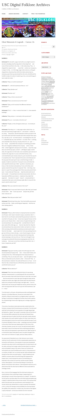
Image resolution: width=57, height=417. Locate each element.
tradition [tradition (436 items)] (45, 103)
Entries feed (44, 140)
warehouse (27, 394)
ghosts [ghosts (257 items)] (52, 86)
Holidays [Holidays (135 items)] (43, 90)
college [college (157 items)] (43, 81)
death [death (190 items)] (47, 81)
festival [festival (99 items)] (42, 82)
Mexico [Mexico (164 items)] (48, 95)
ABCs (4, 405)
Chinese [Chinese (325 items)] (44, 79)
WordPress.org (44, 144)
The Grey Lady (44, 124)
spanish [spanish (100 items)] (45, 99)
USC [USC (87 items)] (42, 104)
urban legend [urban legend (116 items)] (52, 103)
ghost (23, 394)
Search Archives (14, 14)
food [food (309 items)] (50, 84)
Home (3, 14)
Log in (42, 138)
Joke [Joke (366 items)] (46, 91)
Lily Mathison (8, 396)
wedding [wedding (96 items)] (45, 104)
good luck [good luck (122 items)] (51, 87)
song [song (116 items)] (42, 99)
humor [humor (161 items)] (48, 90)
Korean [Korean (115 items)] (50, 91)
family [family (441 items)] (52, 81)
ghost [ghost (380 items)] (47, 86)
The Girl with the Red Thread (47, 118)
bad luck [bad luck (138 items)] (48, 76)
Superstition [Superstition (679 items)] (47, 100)
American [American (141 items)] (43, 76)
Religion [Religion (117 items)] (43, 98)
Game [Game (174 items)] (43, 86)
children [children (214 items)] (50, 78)
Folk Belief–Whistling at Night (29, 405)
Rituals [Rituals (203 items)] (47, 98)
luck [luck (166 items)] (49, 93)
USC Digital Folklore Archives (26, 5)
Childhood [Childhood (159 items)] (44, 78)
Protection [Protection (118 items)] (43, 96)
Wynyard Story (44, 125)
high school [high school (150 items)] (44, 89)
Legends (14, 394)
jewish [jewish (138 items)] (43, 91)
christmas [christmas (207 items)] (51, 79)
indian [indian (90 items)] (51, 90)
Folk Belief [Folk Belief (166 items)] (51, 83)
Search (44, 42)
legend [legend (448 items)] (44, 93)
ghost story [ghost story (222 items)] (45, 88)
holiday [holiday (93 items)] (49, 88)
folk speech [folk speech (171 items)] (44, 84)
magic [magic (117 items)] (51, 93)
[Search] (53, 46)
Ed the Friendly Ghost (46, 113)
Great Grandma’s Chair (46, 127)
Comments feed (44, 142)
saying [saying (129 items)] (51, 98)
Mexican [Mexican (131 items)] (43, 95)
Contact (25, 14)
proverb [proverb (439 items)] (50, 96)
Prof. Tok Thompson (38, 14)
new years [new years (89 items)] (52, 94)
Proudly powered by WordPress (8, 414)
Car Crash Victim (45, 129)
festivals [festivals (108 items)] (46, 83)
